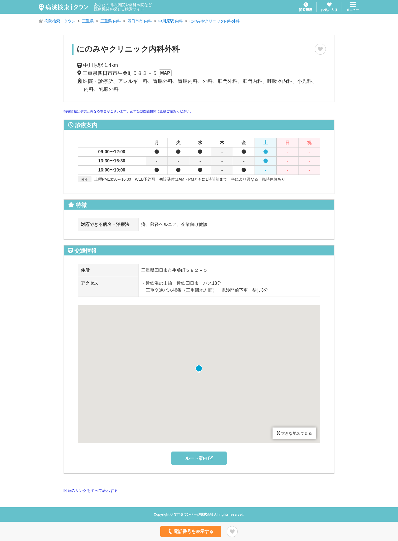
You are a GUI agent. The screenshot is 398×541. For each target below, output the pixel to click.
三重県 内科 (110, 21)
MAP (165, 73)
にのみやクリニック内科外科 (214, 21)
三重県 (88, 21)
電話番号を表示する (190, 531)
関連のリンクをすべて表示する (91, 490)
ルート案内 (199, 458)
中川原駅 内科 (170, 21)
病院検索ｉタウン (59, 21)
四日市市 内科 (139, 21)
